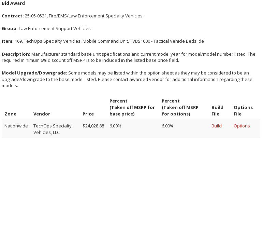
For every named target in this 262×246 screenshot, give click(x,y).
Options (242, 126)
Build (217, 126)
